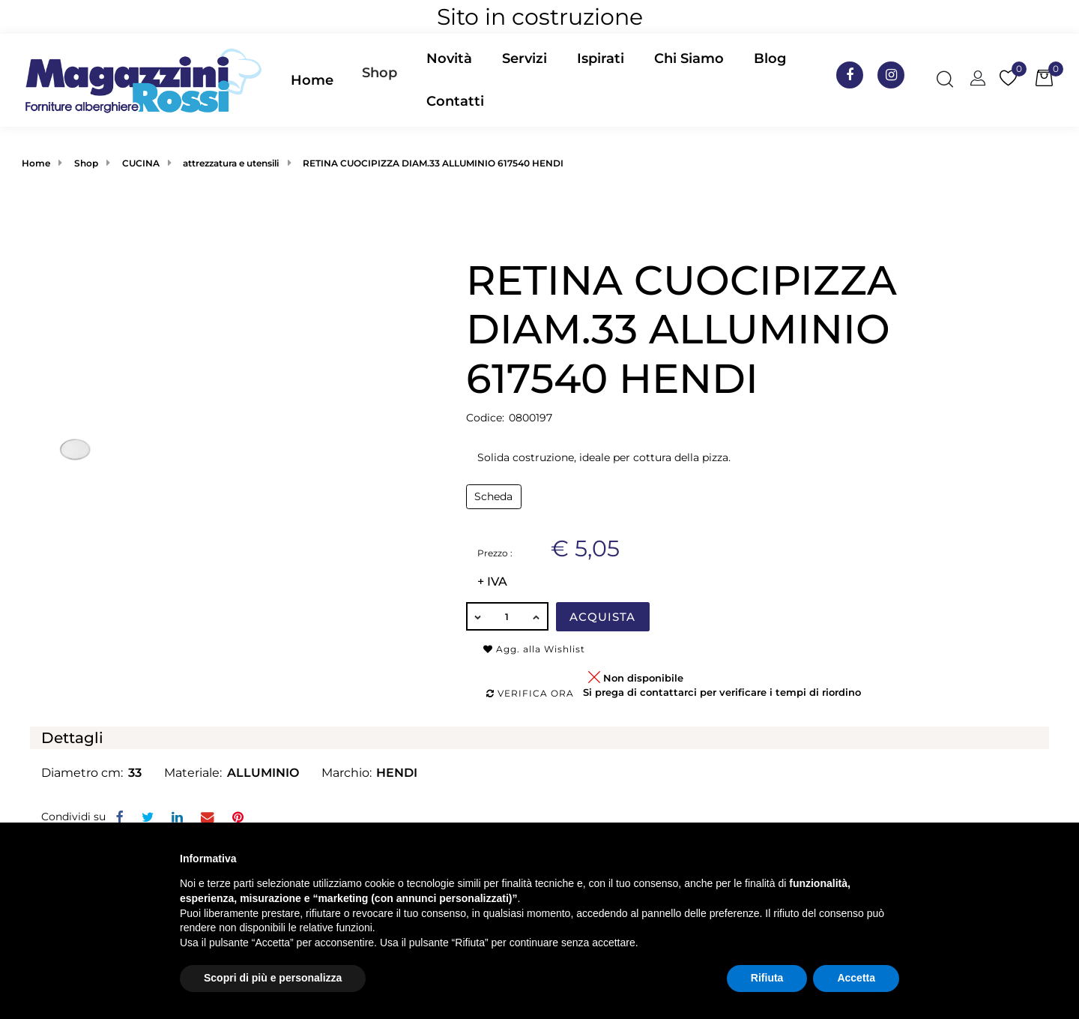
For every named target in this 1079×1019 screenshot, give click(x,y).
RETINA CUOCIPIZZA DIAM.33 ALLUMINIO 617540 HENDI (433, 163)
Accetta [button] (856, 978)
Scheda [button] (493, 496)
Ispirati (600, 58)
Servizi (524, 58)
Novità (449, 58)
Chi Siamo (689, 58)
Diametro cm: (82, 773)
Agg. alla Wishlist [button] (534, 649)
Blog (770, 58)
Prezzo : (495, 553)
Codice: (485, 417)
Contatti (455, 101)
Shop (379, 72)
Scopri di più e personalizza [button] (273, 978)
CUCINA (141, 163)
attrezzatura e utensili (231, 163)
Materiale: (193, 773)
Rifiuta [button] (767, 978)
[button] (380, 80)
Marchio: (346, 773)
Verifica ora (530, 693)
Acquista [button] (602, 617)
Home (312, 80)
